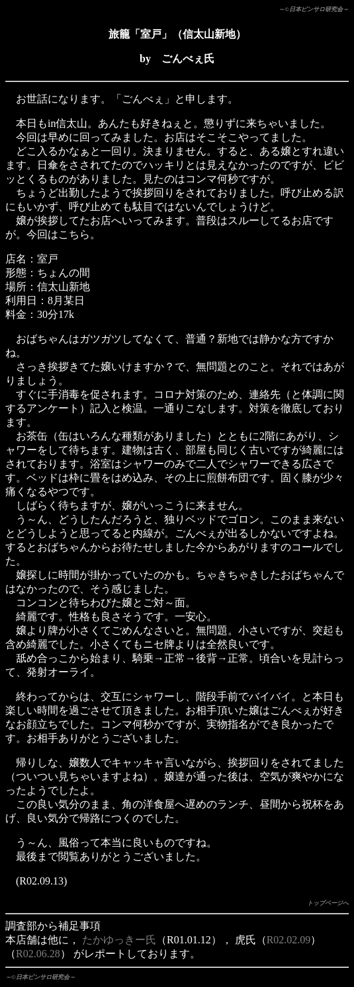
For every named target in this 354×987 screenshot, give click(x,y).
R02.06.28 (38, 953)
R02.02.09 (289, 939)
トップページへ (328, 903)
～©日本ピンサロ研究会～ (314, 9)
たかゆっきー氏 (119, 939)
